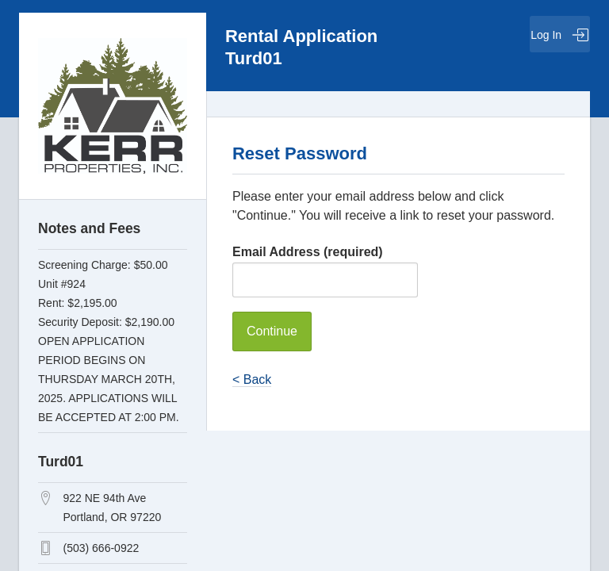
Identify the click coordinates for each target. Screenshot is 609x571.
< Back (251, 379)
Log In (559, 35)
